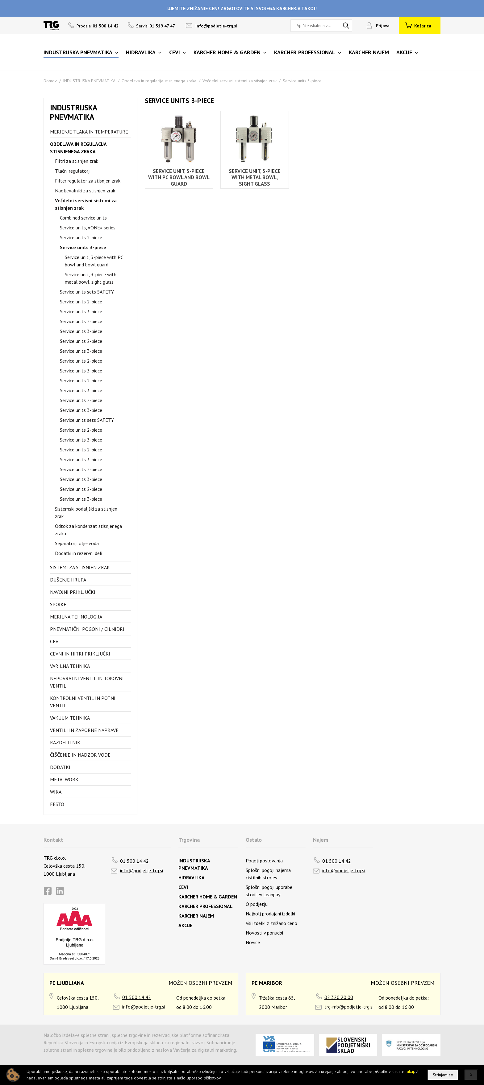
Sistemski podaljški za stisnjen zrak (86, 512)
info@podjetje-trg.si (216, 26)
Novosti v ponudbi (264, 933)
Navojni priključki (72, 592)
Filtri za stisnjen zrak (76, 161)
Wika (55, 792)
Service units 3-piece (302, 81)
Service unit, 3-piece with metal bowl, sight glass (90, 278)
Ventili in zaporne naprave (84, 730)
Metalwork (64, 779)
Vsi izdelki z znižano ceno (271, 923)
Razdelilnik (65, 742)
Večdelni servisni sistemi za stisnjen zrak (239, 81)
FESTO (57, 804)
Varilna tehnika (70, 666)
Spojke (58, 604)
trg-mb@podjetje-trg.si (348, 1007)
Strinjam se (443, 1075)
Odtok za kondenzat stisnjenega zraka (88, 529)
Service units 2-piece (81, 237)
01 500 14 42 (134, 861)
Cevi (55, 641)
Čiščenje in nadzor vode (80, 755)
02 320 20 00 (338, 997)
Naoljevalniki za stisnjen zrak (85, 190)
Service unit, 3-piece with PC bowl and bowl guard (94, 261)
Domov (50, 81)
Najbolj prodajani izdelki (270, 913)
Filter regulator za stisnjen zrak (87, 181)
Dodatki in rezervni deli (78, 553)
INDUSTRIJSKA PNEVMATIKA (89, 81)
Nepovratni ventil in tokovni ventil (87, 682)
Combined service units (83, 218)
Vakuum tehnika (70, 718)
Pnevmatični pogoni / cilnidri (87, 629)
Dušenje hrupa (68, 580)
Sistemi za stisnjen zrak (80, 567)
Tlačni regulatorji (72, 171)
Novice (253, 942)
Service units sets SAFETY (87, 292)
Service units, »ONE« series (87, 227)
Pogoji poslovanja (264, 860)
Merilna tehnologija (76, 617)
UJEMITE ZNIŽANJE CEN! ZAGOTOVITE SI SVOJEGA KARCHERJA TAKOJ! (242, 8)
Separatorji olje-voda (77, 543)
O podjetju (257, 904)
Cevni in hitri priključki (80, 654)
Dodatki (60, 767)
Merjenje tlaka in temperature (89, 132)
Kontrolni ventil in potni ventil (82, 702)
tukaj (410, 1071)
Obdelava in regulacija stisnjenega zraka (159, 81)
